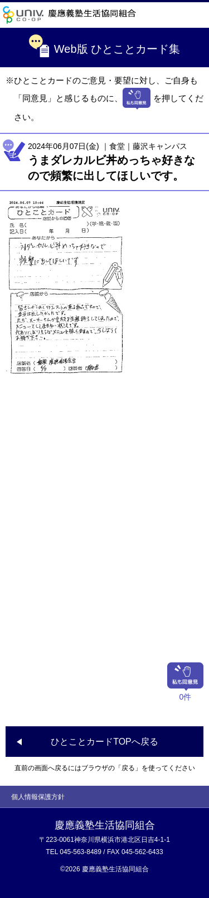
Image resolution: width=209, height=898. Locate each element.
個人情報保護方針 (38, 797)
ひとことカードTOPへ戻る (104, 741)
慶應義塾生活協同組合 (70, 15)
